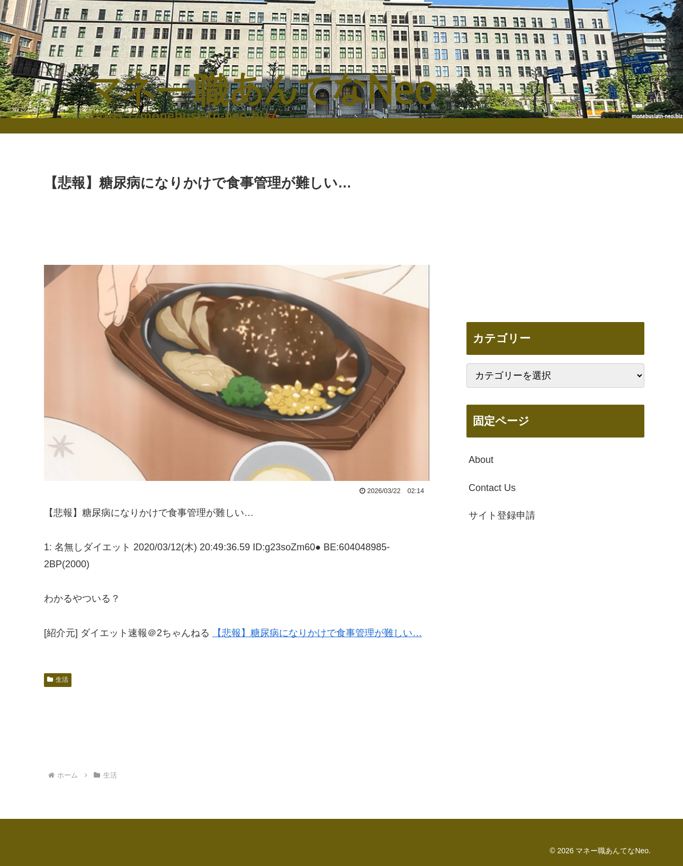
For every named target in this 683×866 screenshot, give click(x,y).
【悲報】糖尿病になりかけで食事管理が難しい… (317, 633)
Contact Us (492, 488)
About (481, 459)
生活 (57, 679)
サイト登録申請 (502, 515)
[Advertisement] (236, 223)
